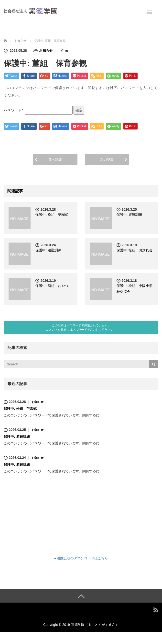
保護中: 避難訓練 (129, 215)
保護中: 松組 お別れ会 (135, 250)
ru (66, 50)
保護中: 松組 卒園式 (51, 215)
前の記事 (55, 160)
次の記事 (107, 160)
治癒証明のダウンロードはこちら (82, 558)
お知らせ (46, 50)
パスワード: (38, 110)
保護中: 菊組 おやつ (51, 286)
